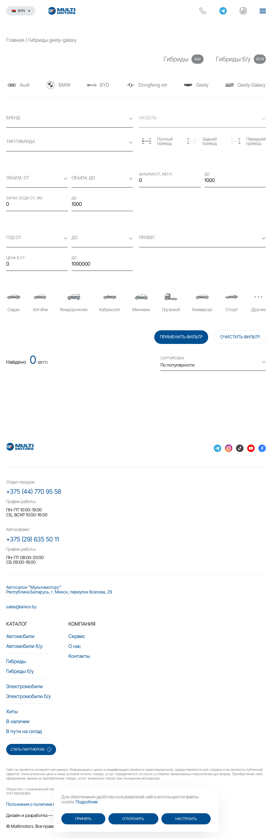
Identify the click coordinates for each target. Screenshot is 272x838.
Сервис (76, 636)
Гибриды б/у (20, 671)
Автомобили (20, 636)
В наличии (17, 721)
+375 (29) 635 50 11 (32, 539)
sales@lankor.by (21, 606)
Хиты (12, 711)
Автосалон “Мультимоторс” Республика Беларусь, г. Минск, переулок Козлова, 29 (59, 589)
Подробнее (87, 801)
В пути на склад (24, 731)
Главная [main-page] (15, 40)
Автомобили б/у (24, 646)
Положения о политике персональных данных (52, 804)
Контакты (79, 655)
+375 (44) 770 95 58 (33, 491)
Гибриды (16, 661)
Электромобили (24, 686)
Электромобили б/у (28, 696)
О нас (74, 646)
